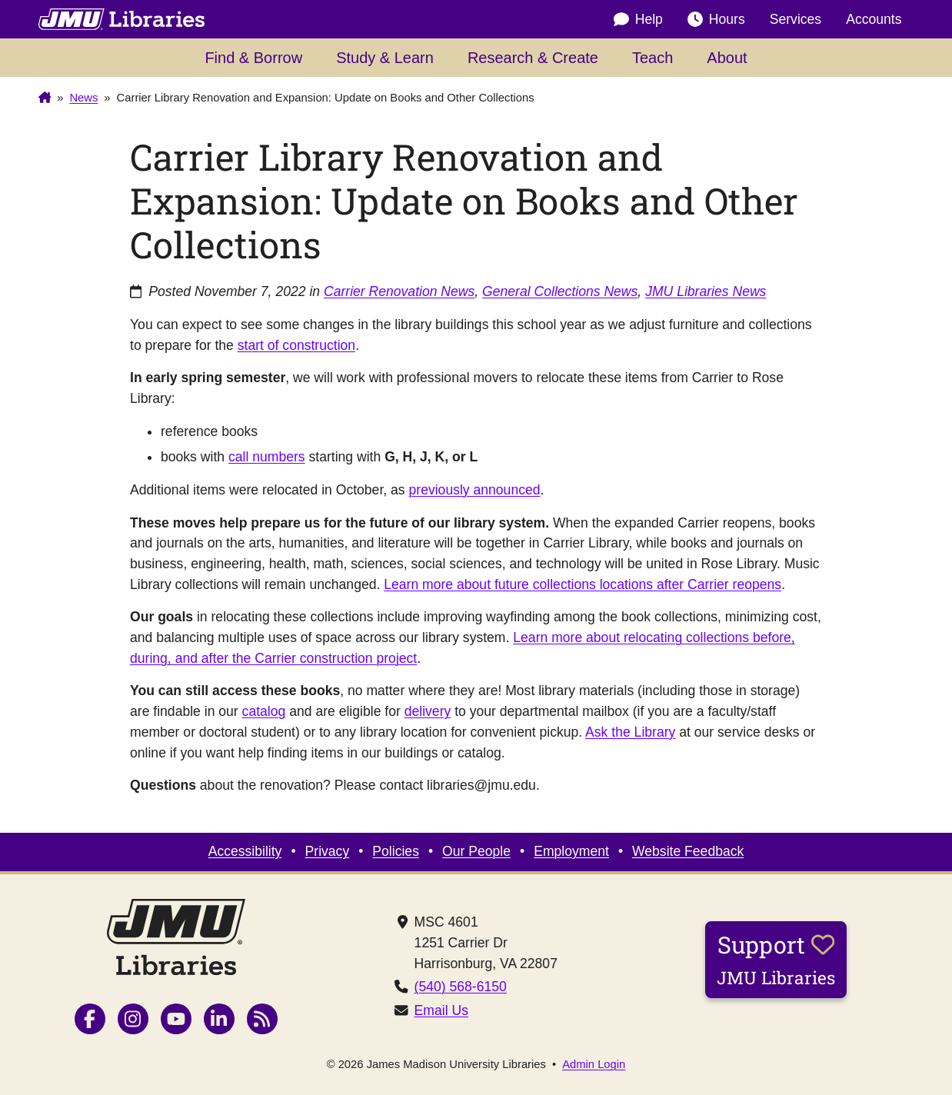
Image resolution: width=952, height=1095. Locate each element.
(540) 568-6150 (460, 986)
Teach (652, 57)
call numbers (266, 456)
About (727, 57)
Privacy (327, 851)
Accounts (873, 19)
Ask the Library (630, 732)
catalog (264, 711)
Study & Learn (385, 57)
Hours (716, 19)
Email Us (441, 1010)
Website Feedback (688, 851)
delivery (427, 711)
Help (638, 19)
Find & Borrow (253, 57)
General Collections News (559, 291)
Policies (395, 851)
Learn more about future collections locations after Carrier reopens (582, 584)
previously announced (475, 490)
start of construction (296, 345)
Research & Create (533, 57)
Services (795, 19)
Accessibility (245, 851)
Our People (476, 851)
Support (776, 959)
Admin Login (593, 1064)
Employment (571, 851)
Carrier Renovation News (399, 291)
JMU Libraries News (705, 291)
